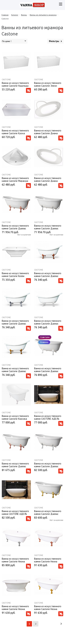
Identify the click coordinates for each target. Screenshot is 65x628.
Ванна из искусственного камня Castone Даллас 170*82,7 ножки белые (47, 369)
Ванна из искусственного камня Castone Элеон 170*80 (47, 84)
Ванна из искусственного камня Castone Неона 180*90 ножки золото (47, 607)
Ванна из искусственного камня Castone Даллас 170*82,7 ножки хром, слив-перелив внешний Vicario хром (48, 227)
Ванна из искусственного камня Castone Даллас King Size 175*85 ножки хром (15, 322)
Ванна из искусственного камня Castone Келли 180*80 (15, 274)
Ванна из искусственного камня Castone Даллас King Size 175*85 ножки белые (47, 322)
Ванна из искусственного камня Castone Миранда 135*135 (15, 179)
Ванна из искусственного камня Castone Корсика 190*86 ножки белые (15, 417)
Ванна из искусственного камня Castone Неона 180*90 (15, 607)
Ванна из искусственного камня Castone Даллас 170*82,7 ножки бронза (15, 464)
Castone (6, 79)
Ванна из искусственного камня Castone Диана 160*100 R (47, 179)
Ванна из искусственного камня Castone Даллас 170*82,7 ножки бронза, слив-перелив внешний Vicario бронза (15, 227)
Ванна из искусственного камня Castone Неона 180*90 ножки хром (15, 560)
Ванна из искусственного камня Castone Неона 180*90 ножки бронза (47, 560)
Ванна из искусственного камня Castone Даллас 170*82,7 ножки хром (47, 464)
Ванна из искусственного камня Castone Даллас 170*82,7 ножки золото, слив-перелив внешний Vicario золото (47, 512)
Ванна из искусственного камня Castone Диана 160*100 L (47, 131)
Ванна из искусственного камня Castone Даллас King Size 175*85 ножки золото (15, 369)
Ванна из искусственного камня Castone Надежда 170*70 (15, 84)
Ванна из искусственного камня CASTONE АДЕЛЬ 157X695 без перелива (15, 512)
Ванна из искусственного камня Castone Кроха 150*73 (15, 131)
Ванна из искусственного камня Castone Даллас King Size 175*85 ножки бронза (47, 274)
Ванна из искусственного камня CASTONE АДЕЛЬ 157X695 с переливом (47, 417)
